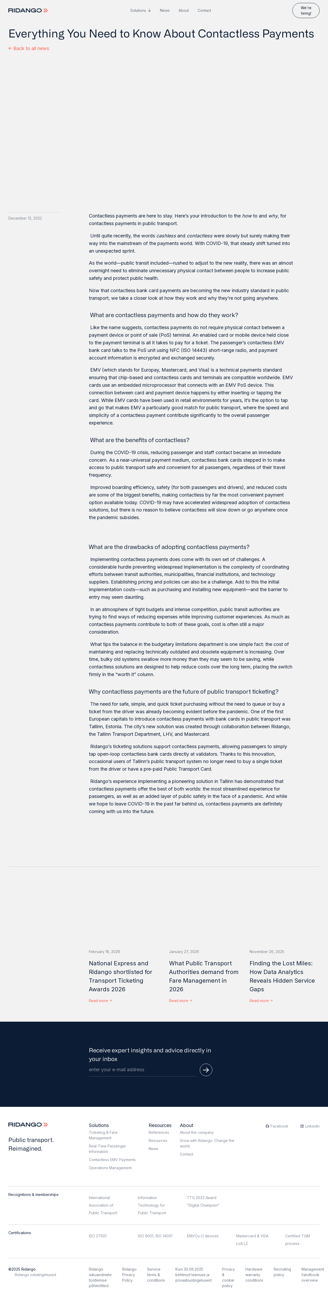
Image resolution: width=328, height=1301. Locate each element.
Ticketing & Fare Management (103, 1135)
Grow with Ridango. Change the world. (207, 1143)
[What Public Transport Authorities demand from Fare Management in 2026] (204, 912)
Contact (204, 10)
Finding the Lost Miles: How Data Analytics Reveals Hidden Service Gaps (282, 976)
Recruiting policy (282, 1272)
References (159, 1132)
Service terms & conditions (156, 1274)
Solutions (138, 10)
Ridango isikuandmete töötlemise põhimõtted (100, 1277)
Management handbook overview (313, 1274)
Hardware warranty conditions (254, 1274)
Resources (160, 1125)
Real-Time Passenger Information (107, 1149)
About (184, 10)
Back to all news (28, 48)
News (165, 10)
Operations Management (110, 1168)
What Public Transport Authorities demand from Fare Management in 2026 (204, 976)
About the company (197, 1132)
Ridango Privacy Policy (129, 1274)
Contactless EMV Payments (112, 1159)
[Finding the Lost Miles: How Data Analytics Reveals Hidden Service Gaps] (285, 912)
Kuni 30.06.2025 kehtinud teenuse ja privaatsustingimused (193, 1274)
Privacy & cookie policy (228, 1277)
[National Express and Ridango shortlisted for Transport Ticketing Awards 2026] (124, 912)
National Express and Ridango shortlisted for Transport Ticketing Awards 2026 (120, 976)
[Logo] (28, 10)
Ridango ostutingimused (35, 1274)
